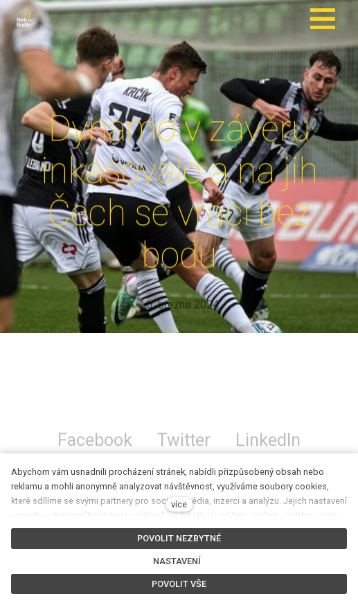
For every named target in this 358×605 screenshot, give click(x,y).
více (179, 504)
